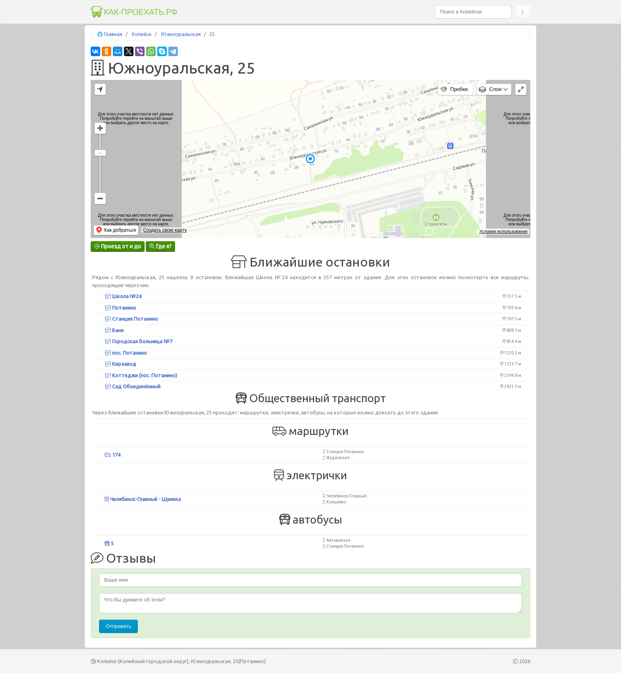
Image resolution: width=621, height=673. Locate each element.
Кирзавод (120, 364)
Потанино (120, 307)
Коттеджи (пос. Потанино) (141, 375)
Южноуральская (181, 34)
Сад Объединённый (132, 386)
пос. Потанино (126, 352)
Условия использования (503, 231)
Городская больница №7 (138, 341)
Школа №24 (123, 296)
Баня (114, 330)
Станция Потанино (131, 318)
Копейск (142, 34)
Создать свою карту (165, 230)
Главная (113, 34)
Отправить (118, 626)
